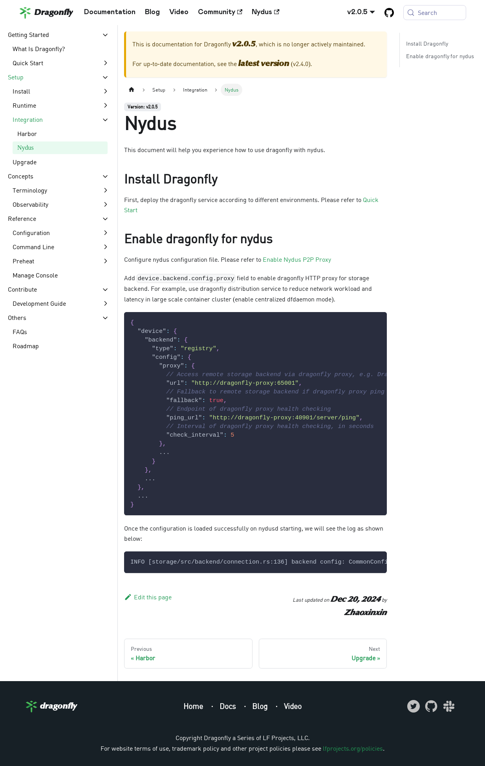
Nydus (265, 12)
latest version (263, 64)
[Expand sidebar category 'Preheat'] (105, 261)
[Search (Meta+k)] (434, 12)
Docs (229, 706)
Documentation (109, 12)
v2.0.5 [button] (357, 12)
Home (194, 706)
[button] (58, 34)
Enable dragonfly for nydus (440, 56)
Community (220, 12)
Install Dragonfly (427, 43)
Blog (152, 12)
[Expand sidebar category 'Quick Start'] (105, 63)
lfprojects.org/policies (353, 748)
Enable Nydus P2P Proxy (297, 259)
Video (179, 12)
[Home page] (131, 90)
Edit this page (148, 597)
